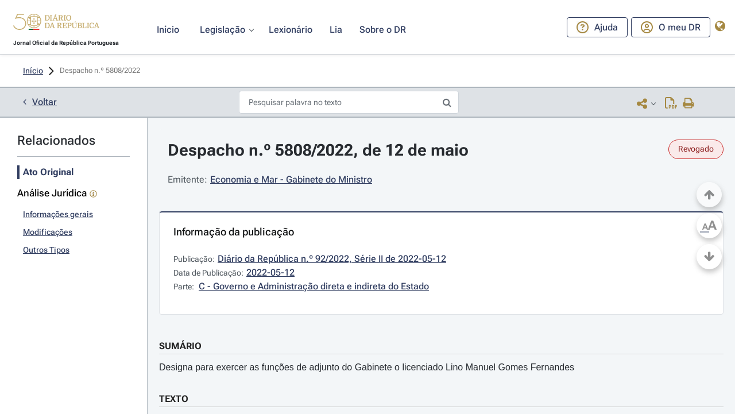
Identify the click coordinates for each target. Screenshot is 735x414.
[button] (56, 24)
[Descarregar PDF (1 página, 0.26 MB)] (671, 103)
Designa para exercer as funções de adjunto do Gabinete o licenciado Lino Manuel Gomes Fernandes (366, 367)
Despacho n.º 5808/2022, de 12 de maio (318, 150)
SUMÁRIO (180, 346)
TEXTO (173, 398)
